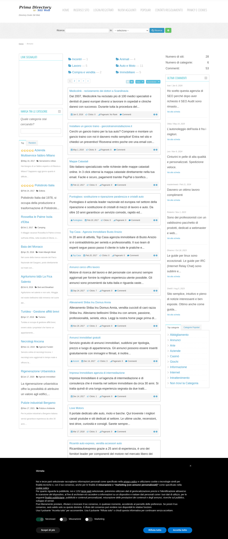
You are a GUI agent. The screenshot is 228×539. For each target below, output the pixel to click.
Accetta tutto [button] (180, 530)
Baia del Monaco (32, 246)
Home (65, 10)
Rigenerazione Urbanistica (38, 371)
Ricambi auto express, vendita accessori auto (95, 443)
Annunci (175, 340)
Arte (172, 345)
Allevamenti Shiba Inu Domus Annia (90, 302)
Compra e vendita (83, 72)
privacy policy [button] (130, 481)
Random (32, 143)
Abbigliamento (179, 334)
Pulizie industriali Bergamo (38, 402)
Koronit (76, 361)
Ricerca (83, 30)
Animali (124, 59)
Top (22, 143)
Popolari (145, 10)
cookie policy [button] (42, 488)
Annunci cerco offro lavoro (84, 267)
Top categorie (173, 327)
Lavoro (76, 65)
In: (129, 30)
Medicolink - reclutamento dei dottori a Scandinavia (98, 91)
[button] (190, 465)
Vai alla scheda (173, 112)
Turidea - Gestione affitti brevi (40, 311)
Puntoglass (77, 220)
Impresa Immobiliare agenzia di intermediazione (97, 372)
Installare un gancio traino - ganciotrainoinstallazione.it (100, 126)
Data (138, 82)
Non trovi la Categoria (184, 383)
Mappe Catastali (78, 161)
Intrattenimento (180, 377)
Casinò (174, 356)
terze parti (86, 491)
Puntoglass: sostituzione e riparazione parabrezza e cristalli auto (106, 196)
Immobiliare (127, 72)
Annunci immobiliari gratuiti (85, 337)
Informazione (178, 367)
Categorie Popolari (192, 327)
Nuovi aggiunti (127, 10)
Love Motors (76, 408)
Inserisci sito (81, 10)
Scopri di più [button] (48, 530)
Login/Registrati (103, 10)
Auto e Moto (127, 65)
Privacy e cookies (197, 10)
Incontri (77, 59)
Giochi (174, 361)
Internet (175, 372)
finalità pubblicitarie (54, 497)
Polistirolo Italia (45, 185)
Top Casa (77, 255)
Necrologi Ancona (32, 341)
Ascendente (151, 82)
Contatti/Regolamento (169, 10)
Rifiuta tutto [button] (154, 530)
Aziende (175, 351)
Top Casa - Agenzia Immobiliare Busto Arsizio (95, 232)
